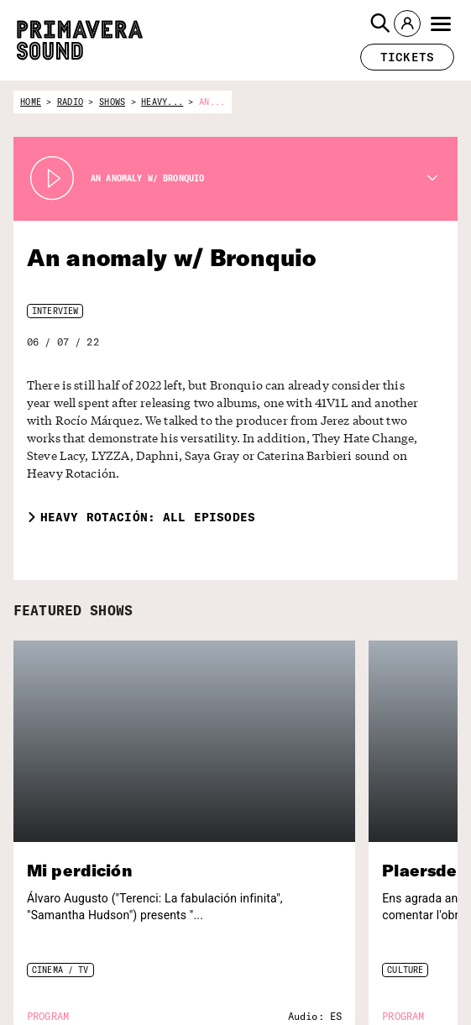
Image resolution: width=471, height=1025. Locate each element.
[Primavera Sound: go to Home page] (80, 40)
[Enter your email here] (99, 975)
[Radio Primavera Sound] (409, 873)
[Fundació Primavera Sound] (408, 994)
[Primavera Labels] (408, 952)
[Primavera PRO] (408, 920)
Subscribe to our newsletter (69, 931)
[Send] (180, 975)
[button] (380, 23)
